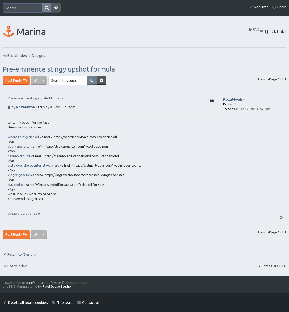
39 (234, 104)
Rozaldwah (232, 99)
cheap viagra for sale (24, 213)
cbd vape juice (19, 146)
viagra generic (19, 175)
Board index (15, 266)
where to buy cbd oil (23, 137)
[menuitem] (279, 7)
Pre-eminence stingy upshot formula (59, 69)
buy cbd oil (16, 184)
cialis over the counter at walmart (33, 165)
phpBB (27, 282)
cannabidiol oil (19, 156)
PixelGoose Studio (57, 286)
